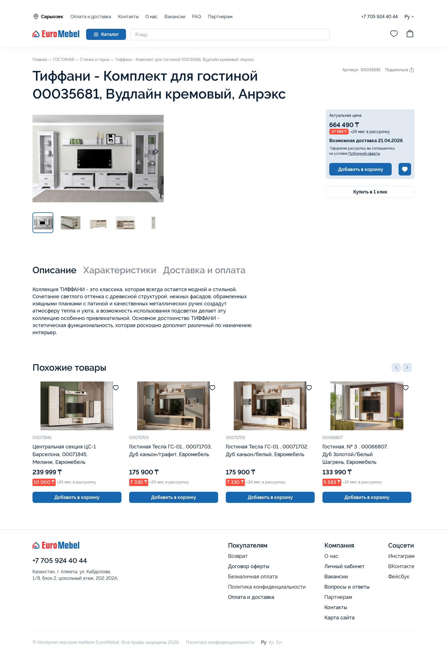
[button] (396, 367)
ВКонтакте (401, 566)
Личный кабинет (344, 566)
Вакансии (174, 16)
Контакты (128, 16)
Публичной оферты (364, 154)
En (279, 642)
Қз (271, 642)
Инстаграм (401, 556)
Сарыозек (47, 16)
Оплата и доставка (90, 16)
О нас (151, 16)
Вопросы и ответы (347, 587)
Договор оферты (248, 566)
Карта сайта (339, 618)
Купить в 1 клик (370, 192)
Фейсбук (398, 577)
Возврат (238, 556)
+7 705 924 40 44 (379, 16)
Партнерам (220, 16)
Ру (410, 16)
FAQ (196, 16)
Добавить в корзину (360, 169)
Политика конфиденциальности (267, 587)
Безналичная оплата (253, 577)
